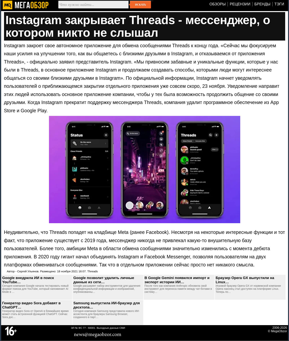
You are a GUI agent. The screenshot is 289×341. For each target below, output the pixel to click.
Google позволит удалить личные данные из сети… (103, 280)
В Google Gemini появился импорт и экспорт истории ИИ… (177, 280)
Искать (140, 4)
